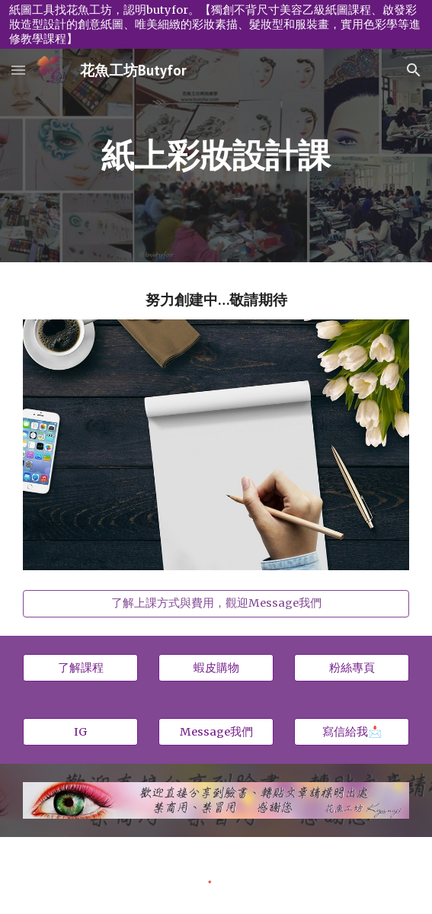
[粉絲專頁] (351, 667)
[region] (216, 24)
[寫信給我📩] (351, 732)
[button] (18, 70)
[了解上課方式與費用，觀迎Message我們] (216, 603)
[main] (216, 156)
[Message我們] (216, 732)
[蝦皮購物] (216, 667)
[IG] (80, 731)
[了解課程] (80, 667)
